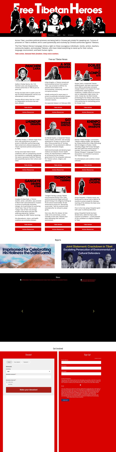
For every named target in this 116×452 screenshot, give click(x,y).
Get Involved (70, 35)
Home (44, 35)
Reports (58, 35)
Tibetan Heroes (51, 35)
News (64, 35)
